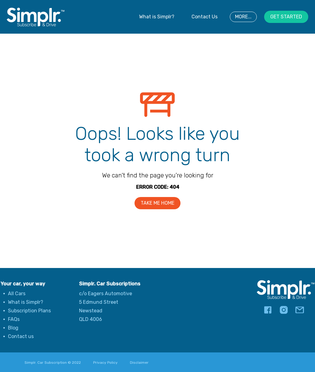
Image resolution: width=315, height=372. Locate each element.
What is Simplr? (156, 17)
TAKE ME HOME (157, 203)
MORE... (243, 17)
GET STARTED (286, 17)
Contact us (21, 336)
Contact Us (205, 17)
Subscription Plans (29, 311)
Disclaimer (139, 362)
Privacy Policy (105, 362)
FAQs (14, 319)
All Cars (16, 293)
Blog (13, 328)
